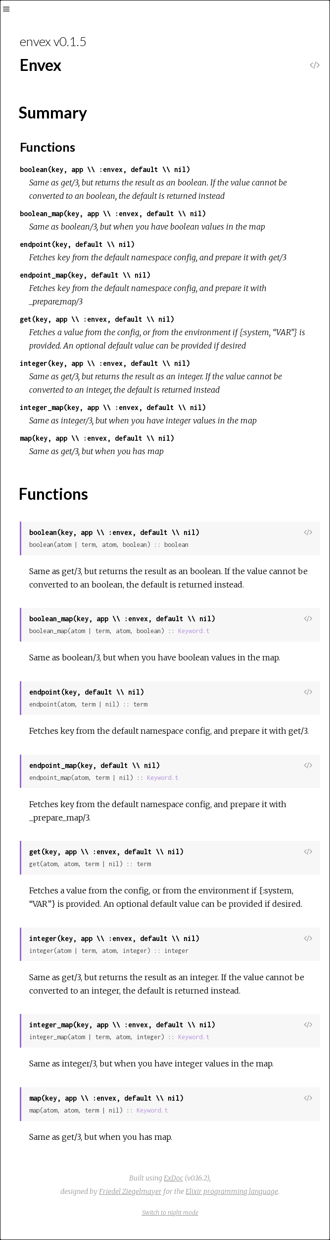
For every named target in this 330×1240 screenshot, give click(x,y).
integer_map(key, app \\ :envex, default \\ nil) (113, 407)
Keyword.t (193, 631)
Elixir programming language (232, 1191)
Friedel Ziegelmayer (130, 1191)
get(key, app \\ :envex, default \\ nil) (97, 319)
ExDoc (173, 1178)
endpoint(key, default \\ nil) (77, 244)
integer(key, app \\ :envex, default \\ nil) (105, 363)
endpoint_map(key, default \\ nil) (85, 275)
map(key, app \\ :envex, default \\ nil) (97, 438)
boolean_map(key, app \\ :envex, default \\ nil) (113, 213)
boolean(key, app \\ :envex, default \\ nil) (105, 169)
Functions (47, 146)
